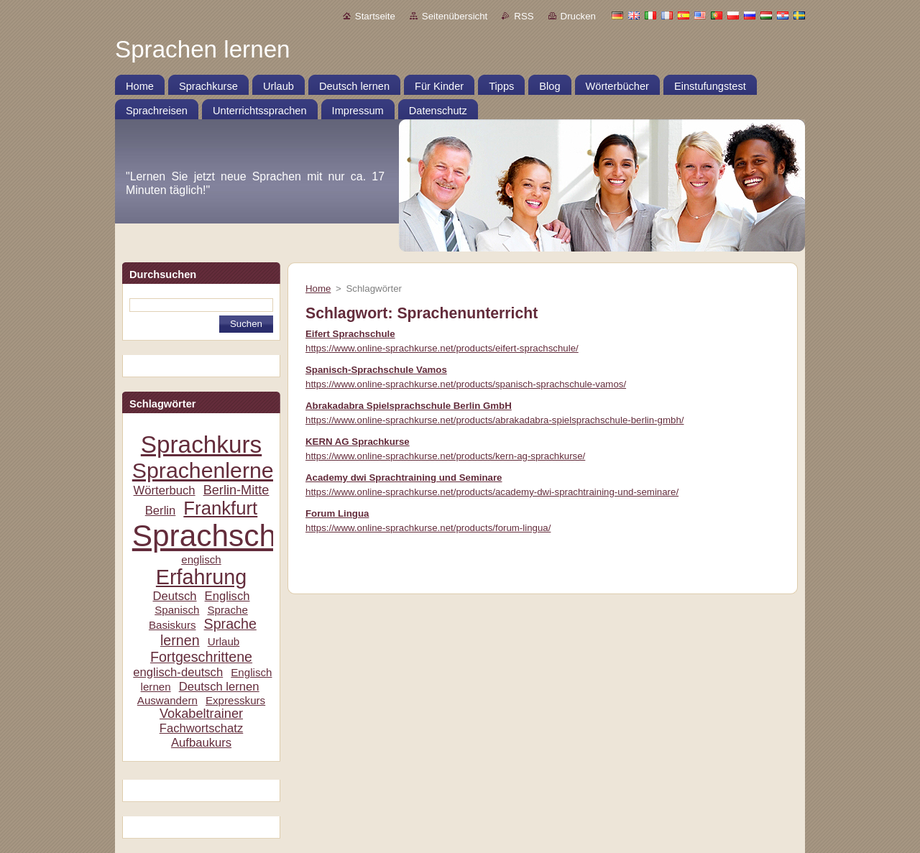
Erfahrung (201, 577)
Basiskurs (172, 625)
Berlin (160, 510)
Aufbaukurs (201, 743)
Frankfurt (220, 508)
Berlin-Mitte (236, 490)
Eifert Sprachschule (350, 333)
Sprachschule (224, 536)
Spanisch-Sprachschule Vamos (376, 369)
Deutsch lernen (219, 686)
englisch (201, 559)
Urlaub (224, 641)
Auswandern (167, 700)
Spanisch (177, 610)
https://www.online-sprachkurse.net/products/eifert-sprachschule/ (442, 348)
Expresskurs (235, 700)
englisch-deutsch (178, 672)
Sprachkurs (201, 444)
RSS (523, 16)
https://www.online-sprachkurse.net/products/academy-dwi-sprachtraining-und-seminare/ (491, 492)
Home (318, 288)
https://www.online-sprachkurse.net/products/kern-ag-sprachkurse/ (445, 456)
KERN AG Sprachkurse (357, 441)
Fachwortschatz (202, 728)
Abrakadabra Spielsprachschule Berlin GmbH (408, 405)
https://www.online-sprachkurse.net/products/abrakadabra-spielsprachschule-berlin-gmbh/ (494, 420)
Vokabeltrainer (201, 713)
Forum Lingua (337, 513)
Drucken (578, 16)
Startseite (375, 16)
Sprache (227, 610)
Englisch (227, 596)
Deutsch (174, 596)
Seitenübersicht (454, 16)
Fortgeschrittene (201, 657)
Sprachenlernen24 (221, 470)
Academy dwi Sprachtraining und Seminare (403, 477)
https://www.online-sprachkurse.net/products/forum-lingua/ (428, 527)
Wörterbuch (165, 490)
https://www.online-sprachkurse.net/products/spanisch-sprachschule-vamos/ (465, 384)
